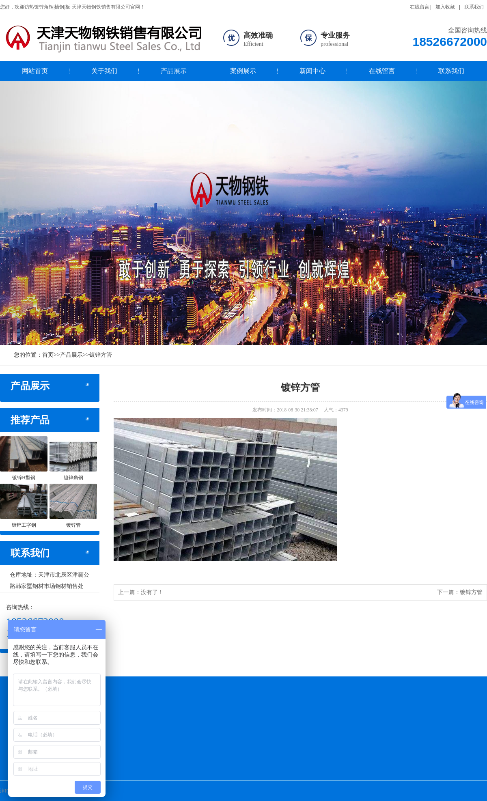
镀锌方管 (100, 355)
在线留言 (419, 7)
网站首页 (35, 70)
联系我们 (474, 7)
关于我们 (104, 70)
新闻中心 (312, 70)
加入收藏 (445, 7)
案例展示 (243, 70)
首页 (48, 355)
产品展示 (174, 70)
